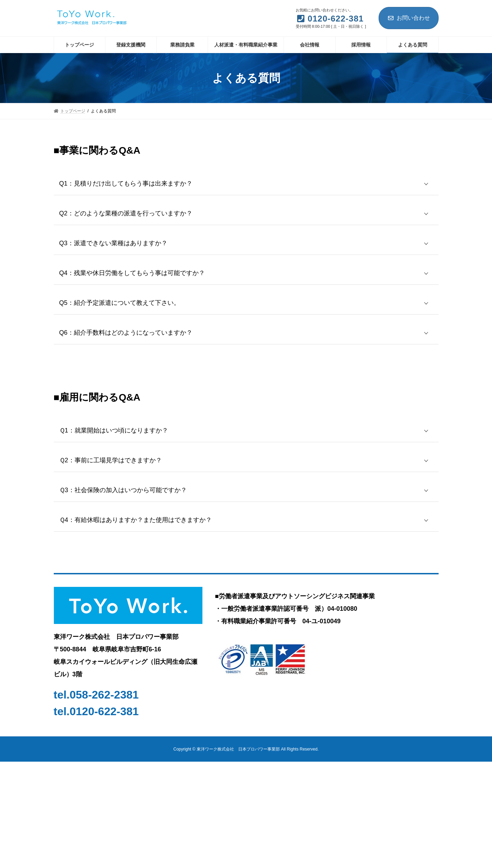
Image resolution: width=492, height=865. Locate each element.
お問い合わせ (408, 18)
